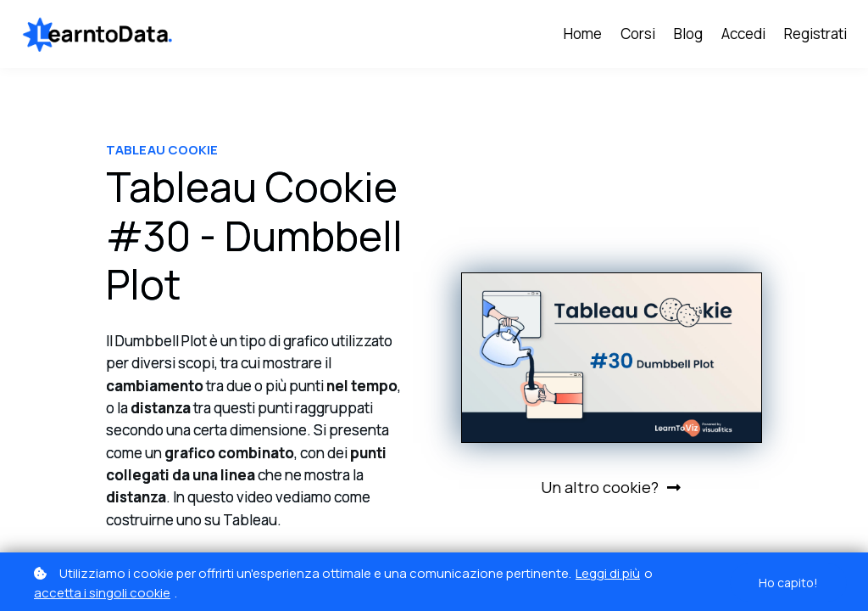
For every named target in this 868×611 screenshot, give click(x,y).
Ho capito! (788, 583)
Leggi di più (608, 573)
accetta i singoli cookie (102, 593)
